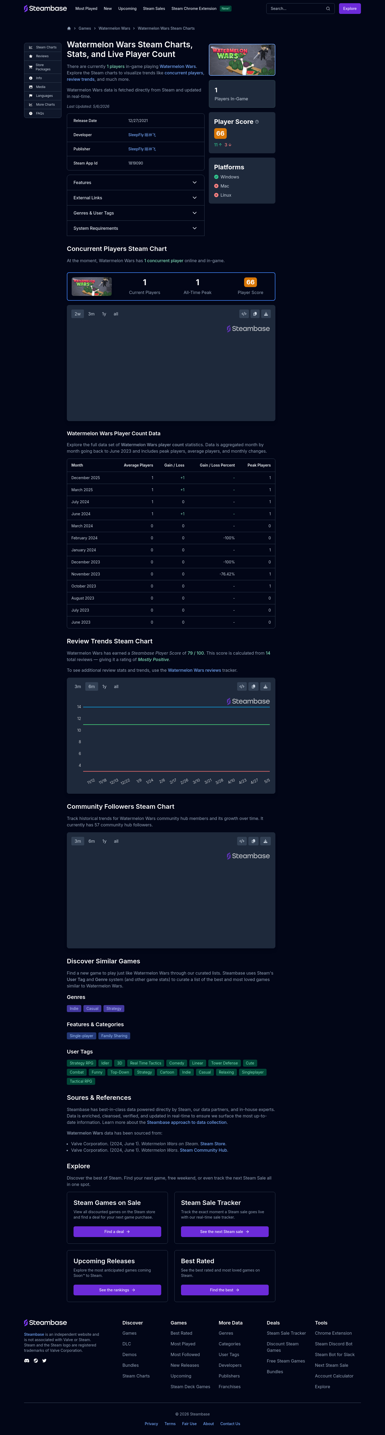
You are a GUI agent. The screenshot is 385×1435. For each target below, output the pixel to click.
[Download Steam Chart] (266, 314)
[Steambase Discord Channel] (26, 1360)
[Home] (69, 28)
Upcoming (127, 8)
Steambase (34, 1334)
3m (91, 313)
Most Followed (185, 1354)
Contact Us (230, 1423)
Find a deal (117, 1231)
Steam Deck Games (190, 1386)
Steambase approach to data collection (187, 1122)
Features (136, 182)
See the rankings (117, 1290)
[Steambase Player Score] (257, 122)
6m (91, 686)
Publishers (229, 1376)
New (108, 8)
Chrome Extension (333, 1333)
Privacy (151, 1423)
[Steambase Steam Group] (36, 1360)
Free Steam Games (286, 1361)
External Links (136, 197)
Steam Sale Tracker (286, 1333)
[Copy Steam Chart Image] (255, 314)
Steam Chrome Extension (194, 8)
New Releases (185, 1365)
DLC (126, 1343)
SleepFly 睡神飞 (142, 134)
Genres (226, 1333)
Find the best (225, 1290)
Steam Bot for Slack (335, 1354)
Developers (230, 1365)
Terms (170, 1423)
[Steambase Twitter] (44, 1360)
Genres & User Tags (136, 213)
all (116, 313)
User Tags (229, 1354)
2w (78, 313)
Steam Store (212, 1143)
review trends (81, 79)
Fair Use (189, 1423)
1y (104, 313)
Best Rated (181, 1333)
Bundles (130, 1365)
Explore (350, 8)
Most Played (86, 8)
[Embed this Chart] (244, 314)
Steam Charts (136, 1376)
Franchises (230, 1386)
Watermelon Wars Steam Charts (166, 28)
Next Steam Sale (331, 1365)
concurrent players (184, 72)
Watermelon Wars (114, 28)
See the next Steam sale (225, 1231)
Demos (129, 1354)
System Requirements (136, 228)
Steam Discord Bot (333, 1343)
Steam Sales (154, 8)
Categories (230, 1343)
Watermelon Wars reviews (194, 670)
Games (85, 28)
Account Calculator (334, 1376)
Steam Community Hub (203, 1150)
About (208, 1423)
